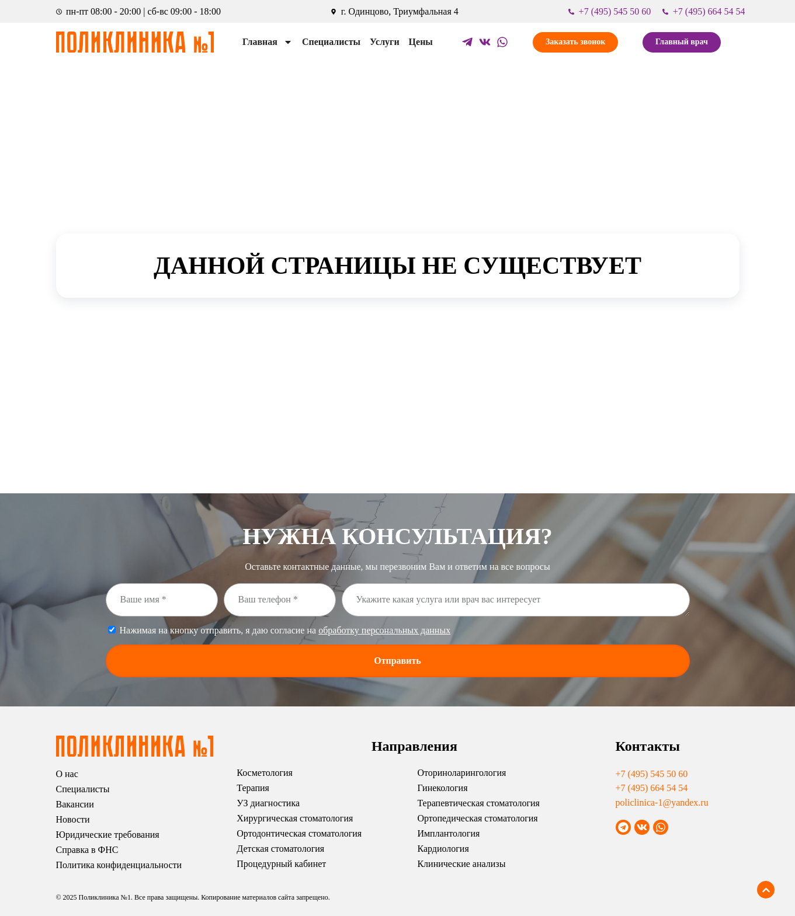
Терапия (253, 788)
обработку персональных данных (384, 630)
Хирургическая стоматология (295, 818)
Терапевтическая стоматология (478, 803)
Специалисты (331, 42)
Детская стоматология (280, 849)
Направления (414, 746)
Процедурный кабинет (281, 864)
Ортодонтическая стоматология (299, 833)
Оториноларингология (461, 773)
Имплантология (448, 833)
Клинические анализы (461, 864)
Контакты (648, 746)
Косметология (265, 773)
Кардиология (442, 849)
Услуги (385, 42)
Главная (267, 42)
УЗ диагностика (268, 803)
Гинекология (442, 788)
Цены (421, 42)
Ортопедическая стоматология (477, 818)
